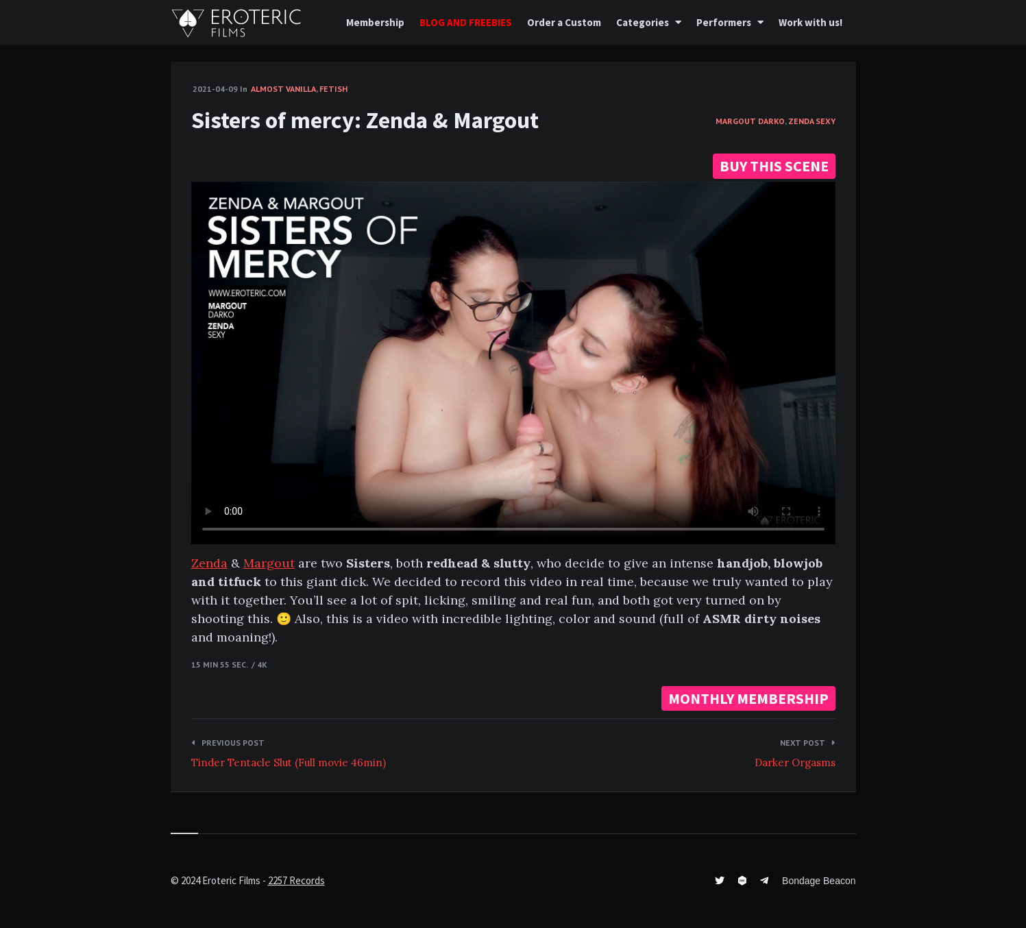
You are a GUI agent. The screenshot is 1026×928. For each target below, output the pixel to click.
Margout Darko (750, 121)
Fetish (333, 89)
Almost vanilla (283, 89)
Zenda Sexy (811, 121)
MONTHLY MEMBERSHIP (748, 698)
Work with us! (810, 22)
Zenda (209, 563)
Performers (723, 22)
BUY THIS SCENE (774, 165)
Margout (269, 563)
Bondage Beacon (818, 880)
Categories (642, 22)
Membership (375, 22)
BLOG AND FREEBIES (465, 22)
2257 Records (296, 880)
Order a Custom (564, 22)
